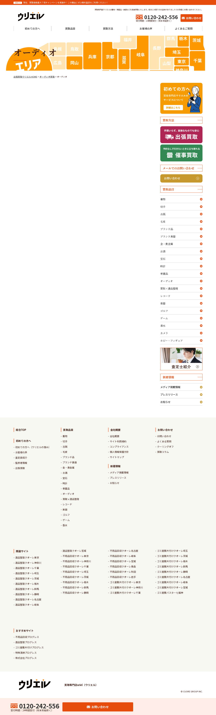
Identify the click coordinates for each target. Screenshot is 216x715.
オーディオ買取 (47, 76)
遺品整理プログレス (26, 642)
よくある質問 (164, 441)
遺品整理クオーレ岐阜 (27, 604)
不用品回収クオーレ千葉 (76, 566)
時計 (162, 266)
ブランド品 (166, 229)
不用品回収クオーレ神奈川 (77, 561)
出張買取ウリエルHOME (25, 76)
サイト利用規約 (118, 441)
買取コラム (163, 452)
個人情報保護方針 (119, 452)
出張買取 (20, 468)
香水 (162, 325)
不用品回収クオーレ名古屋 (124, 550)
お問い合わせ (181, 178)
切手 (162, 206)
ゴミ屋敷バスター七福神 (170, 592)
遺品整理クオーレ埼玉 (27, 573)
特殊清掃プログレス (26, 652)
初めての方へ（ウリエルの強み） (33, 447)
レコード (165, 296)
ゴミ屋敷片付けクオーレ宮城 (172, 587)
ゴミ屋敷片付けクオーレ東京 (125, 582)
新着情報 (115, 466)
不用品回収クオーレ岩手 (123, 577)
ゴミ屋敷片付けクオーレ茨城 (172, 556)
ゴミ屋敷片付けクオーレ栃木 (172, 561)
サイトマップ (117, 457)
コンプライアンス (119, 446)
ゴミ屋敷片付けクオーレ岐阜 (172, 582)
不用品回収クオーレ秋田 (123, 571)
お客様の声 (21, 452)
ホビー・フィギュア (171, 340)
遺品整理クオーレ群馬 (27, 589)
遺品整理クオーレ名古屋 (28, 599)
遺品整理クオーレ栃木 (27, 583)
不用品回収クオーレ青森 (123, 566)
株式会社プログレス (26, 658)
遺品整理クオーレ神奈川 (28, 562)
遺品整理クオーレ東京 (27, 557)
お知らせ (165, 402)
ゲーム (164, 318)
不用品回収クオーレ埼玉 (76, 571)
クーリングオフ (165, 446)
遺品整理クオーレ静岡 (27, 594)
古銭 (162, 214)
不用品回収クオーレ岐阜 (123, 556)
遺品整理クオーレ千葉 (27, 568)
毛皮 (162, 221)
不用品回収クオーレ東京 (76, 556)
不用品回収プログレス (27, 637)
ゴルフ (164, 311)
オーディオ (166, 281)
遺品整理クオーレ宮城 (74, 550)
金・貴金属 (166, 244)
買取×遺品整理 (169, 288)
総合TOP (21, 430)
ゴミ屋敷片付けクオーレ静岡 (172, 571)
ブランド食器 (168, 236)
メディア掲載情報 (170, 387)
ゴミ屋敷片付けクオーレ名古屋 (173, 577)
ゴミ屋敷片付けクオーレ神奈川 (126, 587)
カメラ (164, 333)
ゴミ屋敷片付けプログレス (29, 647)
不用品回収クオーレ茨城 (76, 577)
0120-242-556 (161, 17)
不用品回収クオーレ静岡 (76, 592)
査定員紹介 (21, 457)
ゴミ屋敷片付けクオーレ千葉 (125, 592)
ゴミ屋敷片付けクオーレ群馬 (172, 566)
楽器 (162, 303)
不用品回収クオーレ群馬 (76, 587)
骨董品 (164, 273)
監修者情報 (21, 462)
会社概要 (114, 436)
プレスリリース (169, 394)
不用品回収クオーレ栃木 (76, 582)
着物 (162, 199)
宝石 (162, 258)
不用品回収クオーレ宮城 (123, 561)
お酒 (162, 251)
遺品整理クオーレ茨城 (27, 578)
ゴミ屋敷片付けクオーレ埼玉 (172, 550)
